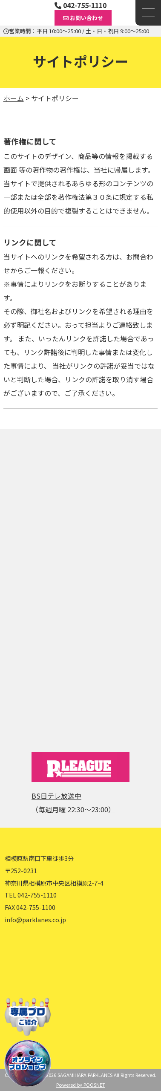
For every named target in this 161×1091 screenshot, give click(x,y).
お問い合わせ (83, 18)
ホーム (13, 98)
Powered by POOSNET (80, 1084)
